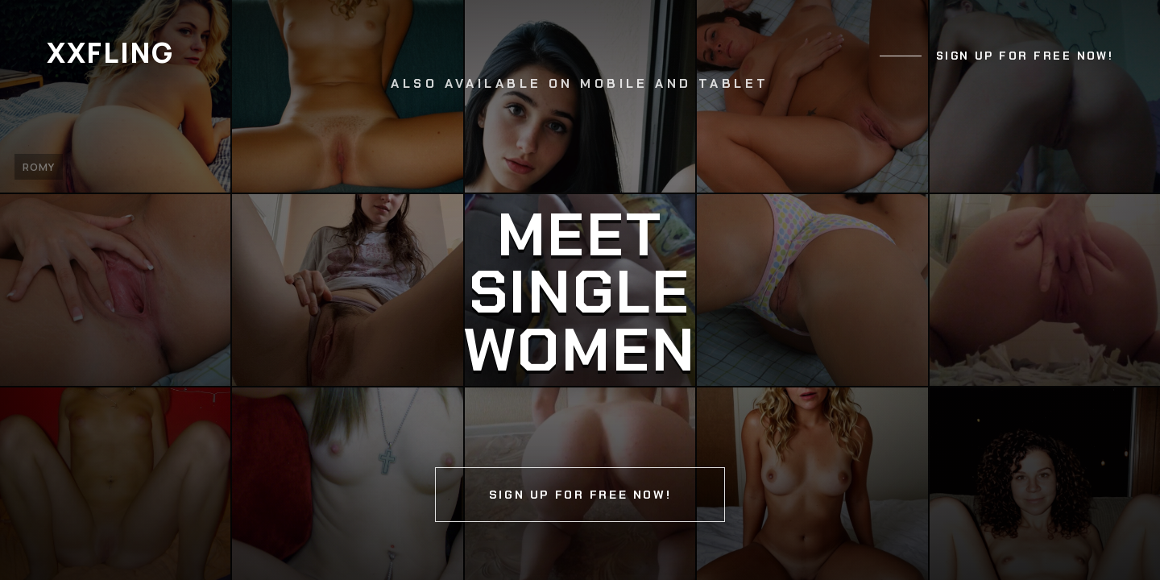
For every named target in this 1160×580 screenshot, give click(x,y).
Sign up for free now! (1025, 55)
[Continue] (580, 290)
